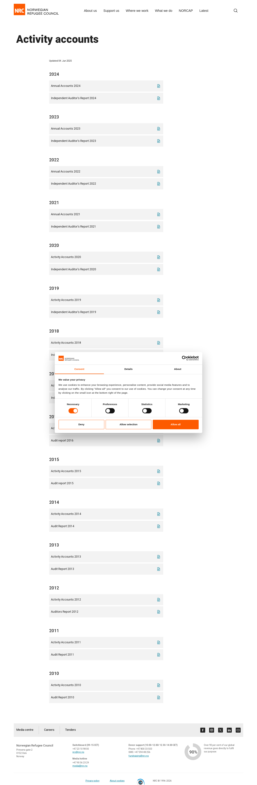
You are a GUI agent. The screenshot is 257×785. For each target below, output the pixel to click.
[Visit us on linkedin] (229, 730)
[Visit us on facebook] (202, 730)
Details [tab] (128, 369)
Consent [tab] (79, 369)
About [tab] (177, 369)
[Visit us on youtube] (238, 730)
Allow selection (128, 424)
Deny (81, 424)
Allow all (176, 424)
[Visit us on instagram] (211, 730)
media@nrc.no (80, 766)
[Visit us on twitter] (220, 730)
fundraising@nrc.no (138, 756)
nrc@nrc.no (78, 752)
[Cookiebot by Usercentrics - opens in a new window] (184, 358)
